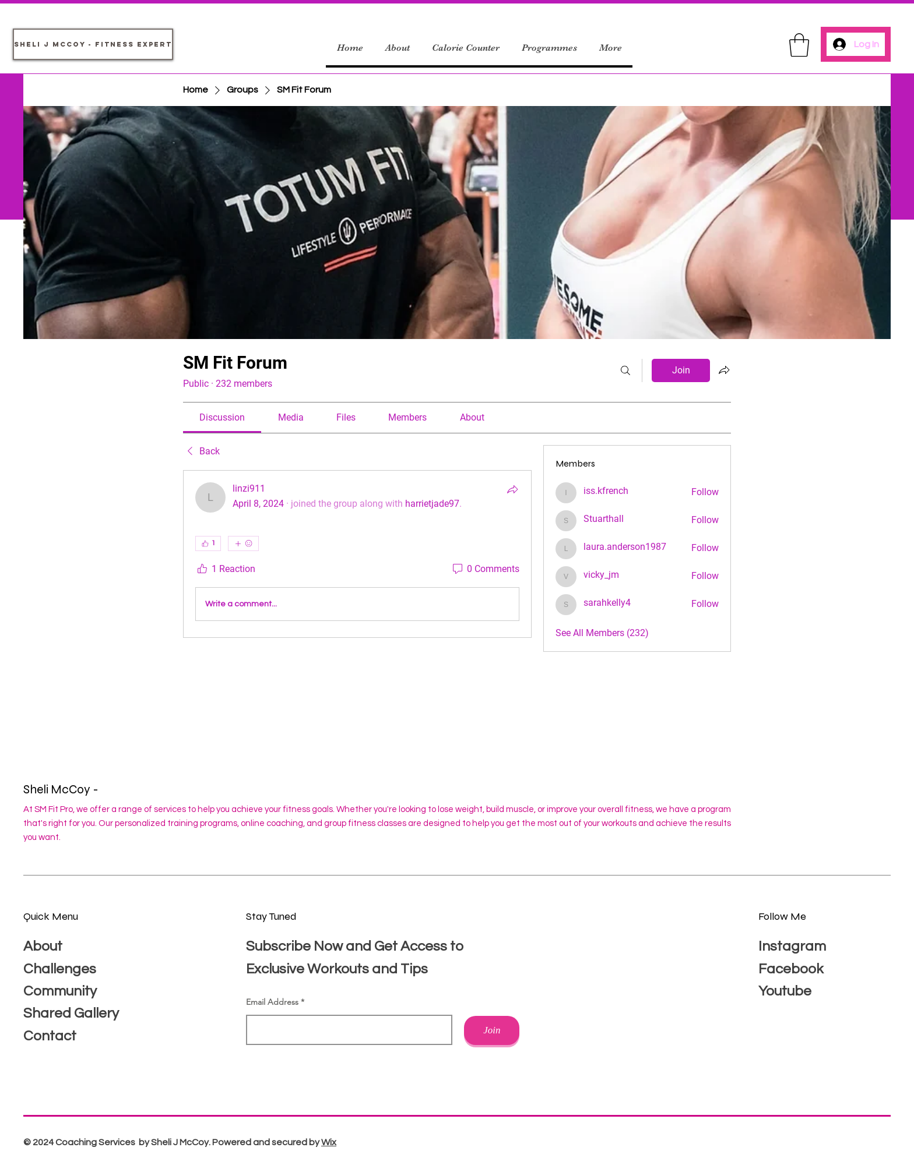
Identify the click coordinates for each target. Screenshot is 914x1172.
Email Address (272, 1002)
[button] (799, 45)
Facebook (790, 969)
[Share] (512, 489)
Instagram (792, 946)
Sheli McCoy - (62, 789)
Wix (328, 1142)
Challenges (59, 969)
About (42, 946)
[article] (357, 554)
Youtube (784, 991)
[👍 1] (208, 543)
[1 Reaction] (225, 569)
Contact (49, 1036)
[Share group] (724, 370)
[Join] (491, 1030)
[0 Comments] (485, 569)
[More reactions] (243, 543)
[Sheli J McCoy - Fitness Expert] (93, 44)
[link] (222, 417)
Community (60, 991)
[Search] (625, 370)
